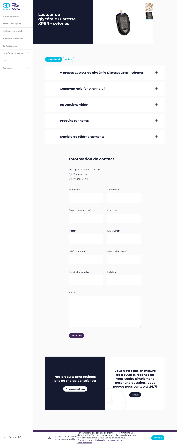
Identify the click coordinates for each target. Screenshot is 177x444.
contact (135, 395)
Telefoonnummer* (78, 252)
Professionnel (54, 59)
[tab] (149, 7)
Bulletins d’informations (13, 38)
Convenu (158, 438)
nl (5, 437)
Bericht (72, 293)
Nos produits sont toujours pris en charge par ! (75, 379)
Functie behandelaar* (79, 272)
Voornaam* (74, 190)
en (9, 437)
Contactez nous (10, 46)
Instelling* (112, 272)
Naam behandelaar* (117, 252)
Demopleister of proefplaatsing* (84, 170)
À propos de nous (11, 16)
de (19, 437)
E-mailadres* (113, 231)
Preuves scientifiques (75, 389)
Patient (68, 59)
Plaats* (72, 231)
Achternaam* (113, 190)
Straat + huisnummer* (80, 210)
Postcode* (112, 210)
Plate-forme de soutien (13, 53)
